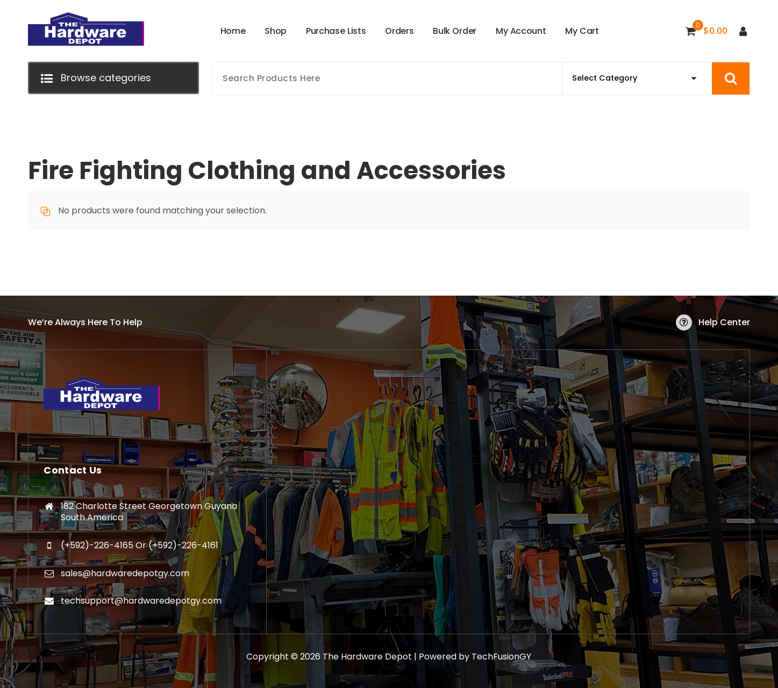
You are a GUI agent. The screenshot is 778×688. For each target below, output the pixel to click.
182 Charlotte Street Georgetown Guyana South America (149, 512)
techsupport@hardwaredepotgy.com (141, 600)
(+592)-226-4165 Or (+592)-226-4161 (139, 545)
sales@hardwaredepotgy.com (125, 573)
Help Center (724, 322)
